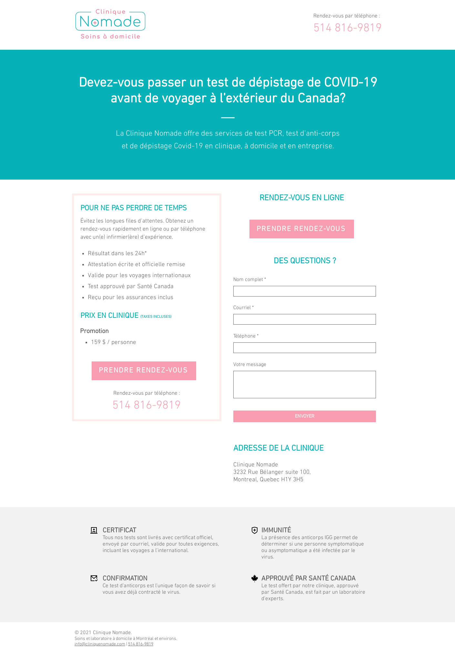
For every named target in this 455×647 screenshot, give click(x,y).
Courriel (242, 307)
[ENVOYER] (304, 416)
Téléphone (244, 336)
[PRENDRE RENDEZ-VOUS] (144, 370)
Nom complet (248, 279)
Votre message (249, 364)
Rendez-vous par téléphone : (346, 16)
